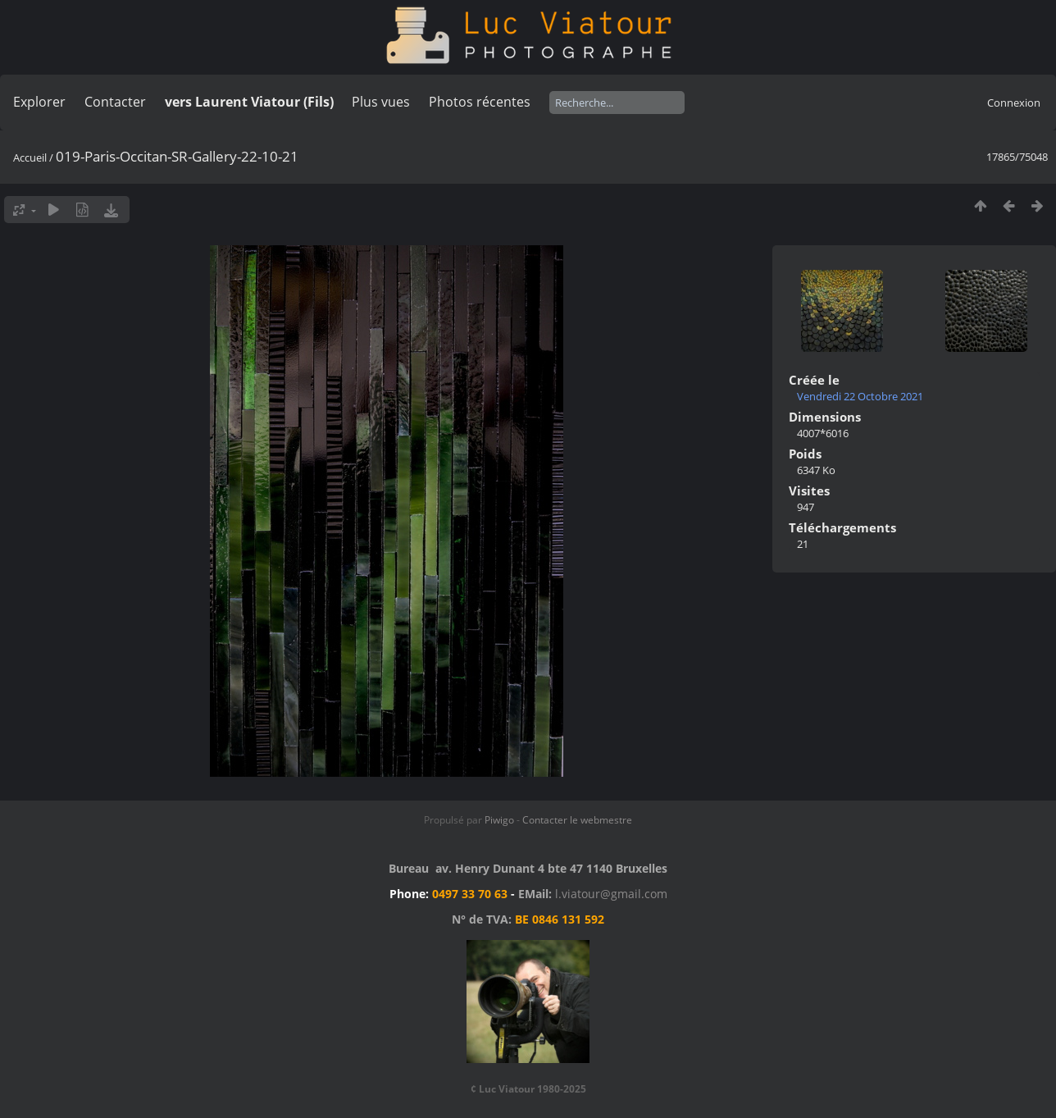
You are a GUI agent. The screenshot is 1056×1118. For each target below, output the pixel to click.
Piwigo (499, 820)
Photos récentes (479, 102)
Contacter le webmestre (577, 820)
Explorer (39, 102)
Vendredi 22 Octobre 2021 (860, 396)
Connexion (1013, 102)
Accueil (30, 157)
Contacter (115, 102)
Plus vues (381, 102)
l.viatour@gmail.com (611, 893)
